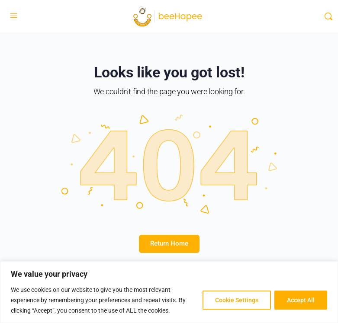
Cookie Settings (236, 300)
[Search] (328, 16)
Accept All (301, 300)
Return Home (169, 243)
